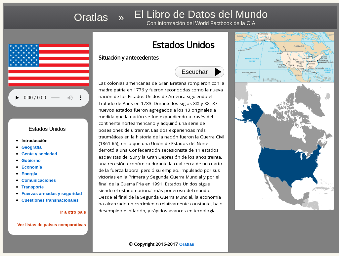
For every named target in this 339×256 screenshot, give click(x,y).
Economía (31, 167)
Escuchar (195, 71)
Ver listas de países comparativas (52, 224)
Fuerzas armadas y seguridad (51, 193)
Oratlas (186, 244)
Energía (29, 173)
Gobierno (31, 160)
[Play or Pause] (220, 72)
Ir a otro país (73, 212)
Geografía (31, 147)
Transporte (32, 186)
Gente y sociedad (39, 153)
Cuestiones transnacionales (50, 200)
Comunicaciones (38, 180)
